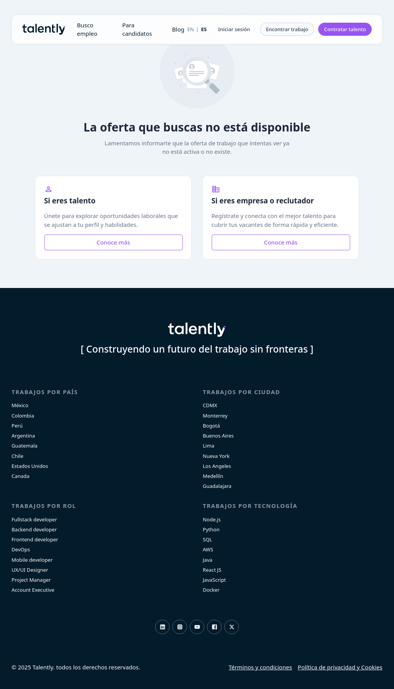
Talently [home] (197, 330)
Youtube (197, 627)
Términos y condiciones (260, 667)
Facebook (214, 627)
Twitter (232, 627)
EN (190, 29)
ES (204, 29)
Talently (43, 29)
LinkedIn (162, 627)
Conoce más (113, 242)
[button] (234, 29)
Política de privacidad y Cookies (340, 667)
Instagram (180, 627)
